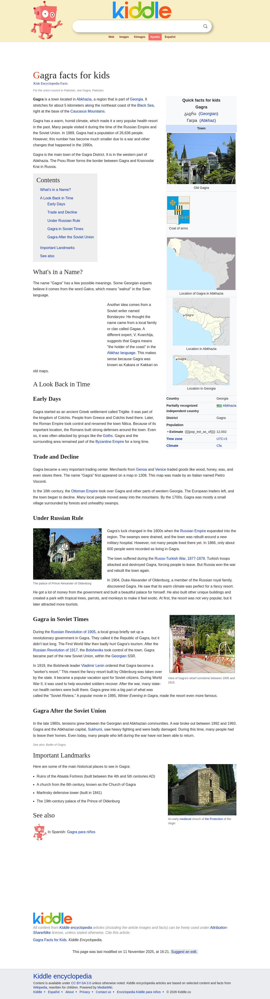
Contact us (103, 992)
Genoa (141, 469)
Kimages (139, 37)
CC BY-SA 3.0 (81, 983)
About (69, 992)
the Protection (214, 819)
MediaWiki (105, 987)
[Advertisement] (134, 54)
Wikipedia (40, 987)
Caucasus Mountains (87, 111)
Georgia (136, 99)
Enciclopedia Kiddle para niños (139, 992)
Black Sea (145, 105)
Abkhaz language (121, 353)
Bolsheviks (94, 650)
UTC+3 (222, 439)
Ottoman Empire (84, 491)
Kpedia (155, 37)
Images (124, 37)
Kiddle (37, 992)
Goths (108, 436)
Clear (196, 26)
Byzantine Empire (109, 442)
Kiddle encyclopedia (75, 928)
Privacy (84, 992)
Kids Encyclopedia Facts (51, 83)
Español (170, 37)
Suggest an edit (183, 952)
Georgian (208, 113)
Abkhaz (207, 120)
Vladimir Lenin (92, 666)
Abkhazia (229, 405)
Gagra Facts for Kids (50, 940)
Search (205, 26)
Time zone (174, 439)
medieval (185, 819)
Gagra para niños (81, 832)
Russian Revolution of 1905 (73, 632)
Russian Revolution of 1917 (55, 650)
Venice (160, 469)
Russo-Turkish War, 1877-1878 (180, 558)
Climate (172, 445)
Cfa (219, 445)
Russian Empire (193, 531)
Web (111, 37)
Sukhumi (95, 729)
